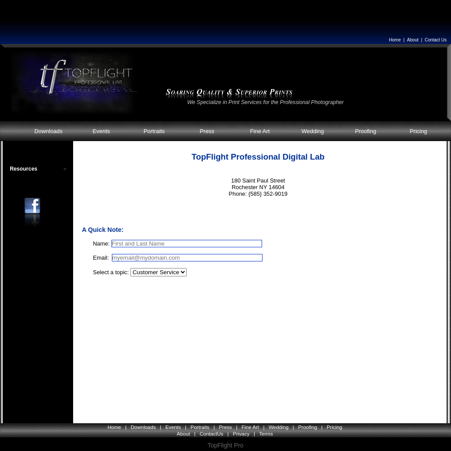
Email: (102, 257)
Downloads (48, 131)
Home (395, 39)
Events (101, 131)
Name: (101, 243)
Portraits (154, 131)
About (412, 39)
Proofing (365, 131)
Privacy (241, 433)
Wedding (313, 131)
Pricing (418, 131)
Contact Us (436, 39)
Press (207, 131)
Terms (266, 433)
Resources (23, 169)
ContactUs (211, 433)
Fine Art (260, 131)
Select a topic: (111, 272)
